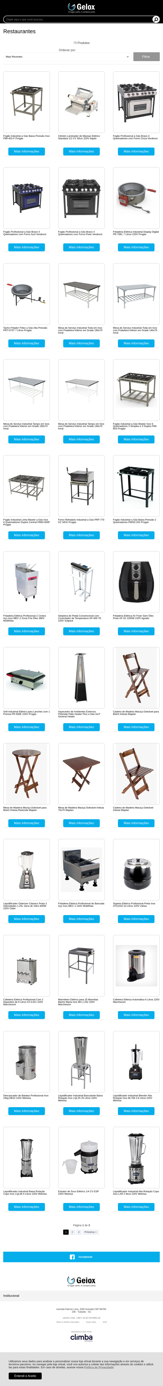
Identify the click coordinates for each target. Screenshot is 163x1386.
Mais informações (26, 151)
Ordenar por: (67, 50)
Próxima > (90, 1255)
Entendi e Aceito (25, 1376)
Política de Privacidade (99, 1367)
